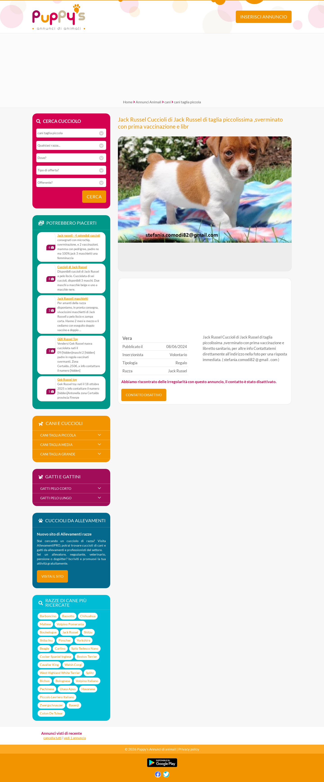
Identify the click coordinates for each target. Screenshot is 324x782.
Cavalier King (49, 665)
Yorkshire (83, 640)
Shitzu (88, 632)
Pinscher (64, 640)
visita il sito (52, 576)
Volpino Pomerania (70, 624)
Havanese (88, 689)
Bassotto (68, 616)
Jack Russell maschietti (72, 298)
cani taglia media (56, 445)
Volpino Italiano (87, 681)
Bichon (45, 681)
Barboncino (48, 616)
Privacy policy (188, 749)
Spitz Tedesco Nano (84, 648)
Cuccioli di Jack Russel (72, 267)
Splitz (90, 673)
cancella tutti (52, 738)
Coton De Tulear (51, 713)
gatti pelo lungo (56, 498)
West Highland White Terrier (60, 673)
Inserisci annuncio (263, 16)
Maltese (45, 624)
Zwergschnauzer (51, 705)
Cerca (94, 196)
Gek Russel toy (67, 379)
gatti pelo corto (55, 488)
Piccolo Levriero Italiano (57, 697)
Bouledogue (48, 632)
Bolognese (63, 681)
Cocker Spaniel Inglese (55, 656)
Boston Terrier (87, 656)
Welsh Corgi (73, 665)
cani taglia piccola (187, 102)
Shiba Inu (46, 640)
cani (167, 102)
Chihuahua (87, 616)
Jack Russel (70, 632)
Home (128, 102)
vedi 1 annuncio (75, 738)
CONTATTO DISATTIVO (144, 395)
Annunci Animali (148, 102)
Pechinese (47, 689)
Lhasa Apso (68, 689)
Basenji (74, 705)
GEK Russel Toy (67, 339)
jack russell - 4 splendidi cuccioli (78, 235)
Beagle (44, 648)
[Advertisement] (162, 64)
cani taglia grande (57, 454)
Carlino (60, 648)
